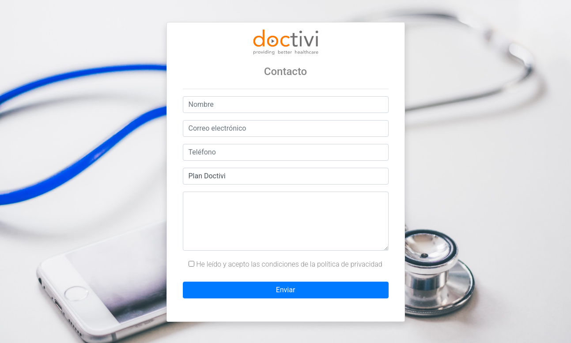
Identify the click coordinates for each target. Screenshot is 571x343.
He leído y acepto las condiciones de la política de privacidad (285, 264)
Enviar (285, 290)
